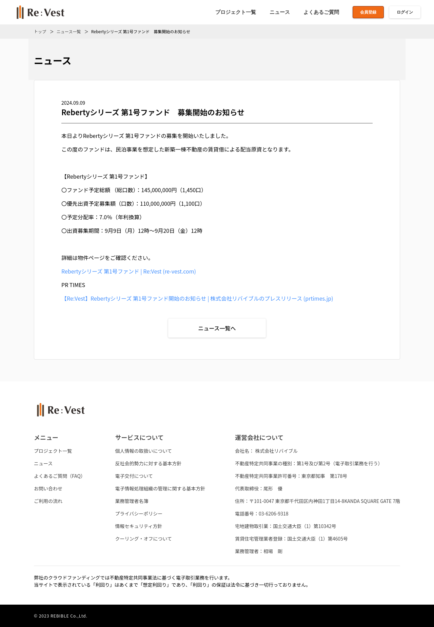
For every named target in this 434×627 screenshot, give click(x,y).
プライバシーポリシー (138, 513)
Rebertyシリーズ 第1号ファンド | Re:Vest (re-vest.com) (128, 271)
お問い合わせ (48, 488)
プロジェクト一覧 (235, 12)
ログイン (405, 12)
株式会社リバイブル (276, 450)
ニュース (280, 12)
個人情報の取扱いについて (143, 450)
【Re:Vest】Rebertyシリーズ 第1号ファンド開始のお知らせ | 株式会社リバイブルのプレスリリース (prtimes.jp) (197, 298)
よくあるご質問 (321, 12)
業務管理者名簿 (131, 501)
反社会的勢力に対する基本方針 (148, 463)
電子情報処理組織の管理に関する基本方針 (160, 488)
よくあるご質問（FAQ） (59, 475)
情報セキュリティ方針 (138, 526)
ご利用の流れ (48, 501)
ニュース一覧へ (217, 328)
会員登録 (368, 12)
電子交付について (134, 475)
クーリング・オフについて (143, 538)
